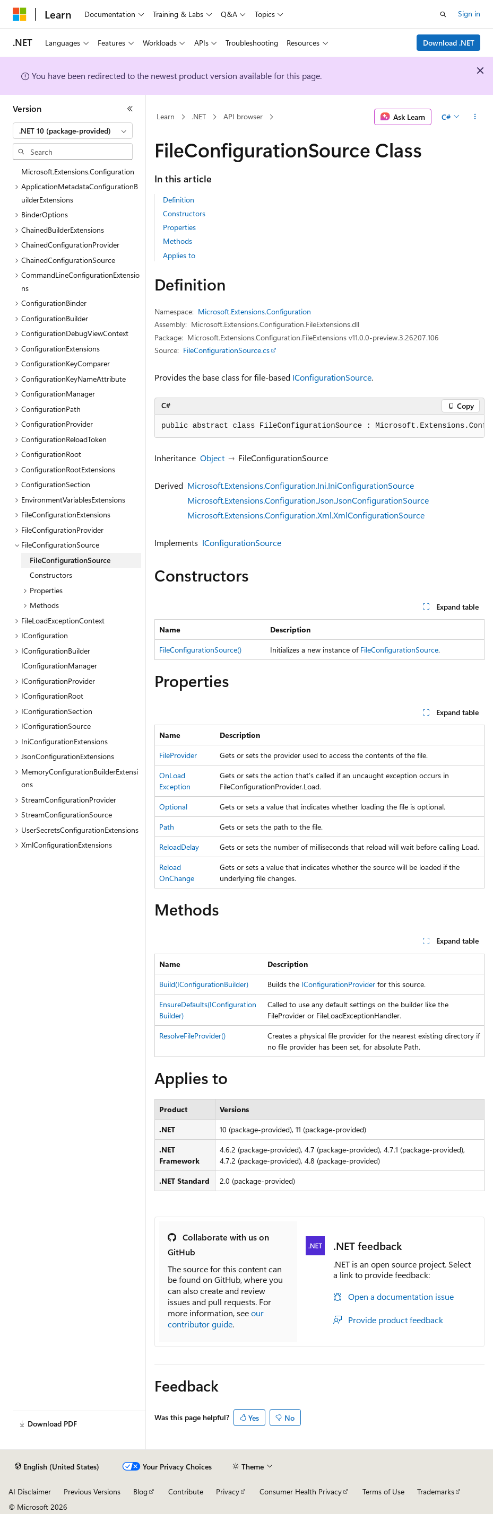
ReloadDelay (179, 847)
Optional (173, 807)
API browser (243, 116)
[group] (319, 426)
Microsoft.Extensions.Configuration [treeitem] (77, 171)
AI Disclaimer (29, 1491)
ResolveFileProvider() (192, 1036)
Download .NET (448, 43)
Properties (179, 227)
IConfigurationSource (331, 377)
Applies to (179, 255)
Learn (166, 116)
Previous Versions (92, 1491)
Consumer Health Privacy (301, 1491)
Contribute (185, 1491)
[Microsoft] (20, 14)
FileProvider (178, 755)
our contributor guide (216, 1318)
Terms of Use (383, 1491)
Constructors (184, 213)
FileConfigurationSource (399, 650)
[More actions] (475, 117)
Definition (178, 200)
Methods (177, 241)
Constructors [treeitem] (51, 575)
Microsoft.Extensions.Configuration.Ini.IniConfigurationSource (300, 485)
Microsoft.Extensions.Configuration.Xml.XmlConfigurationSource (306, 515)
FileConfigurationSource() (200, 650)
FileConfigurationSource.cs (226, 350)
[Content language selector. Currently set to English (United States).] (57, 1466)
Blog (140, 1491)
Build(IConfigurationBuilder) (203, 984)
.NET (199, 116)
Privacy (227, 1491)
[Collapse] (130, 108)
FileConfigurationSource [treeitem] (70, 560)
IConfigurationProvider (338, 984)
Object (212, 457)
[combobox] (73, 130)
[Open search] (443, 14)
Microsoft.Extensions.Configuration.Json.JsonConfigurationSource (308, 500)
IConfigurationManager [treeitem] (59, 666)
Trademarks (435, 1491)
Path (166, 827)
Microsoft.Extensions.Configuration (254, 311)
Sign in (469, 13)
